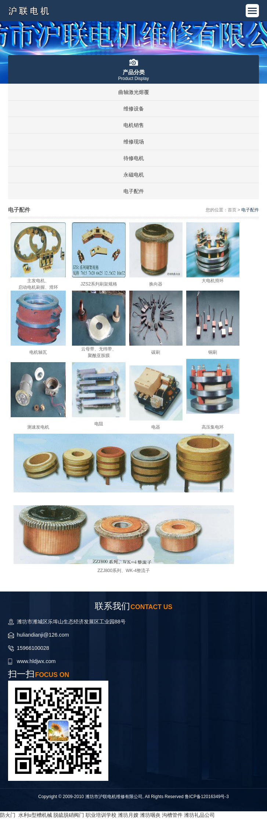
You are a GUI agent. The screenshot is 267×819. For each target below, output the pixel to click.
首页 (232, 209)
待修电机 (133, 158)
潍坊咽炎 (150, 815)
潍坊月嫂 (128, 815)
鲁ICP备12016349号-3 (207, 796)
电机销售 (133, 125)
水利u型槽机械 (35, 815)
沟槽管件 (172, 815)
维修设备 (133, 109)
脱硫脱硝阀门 (68, 815)
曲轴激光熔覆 (133, 92)
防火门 (7, 815)
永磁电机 (133, 175)
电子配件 (133, 191)
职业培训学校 (101, 815)
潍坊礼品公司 (199, 815)
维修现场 (133, 142)
